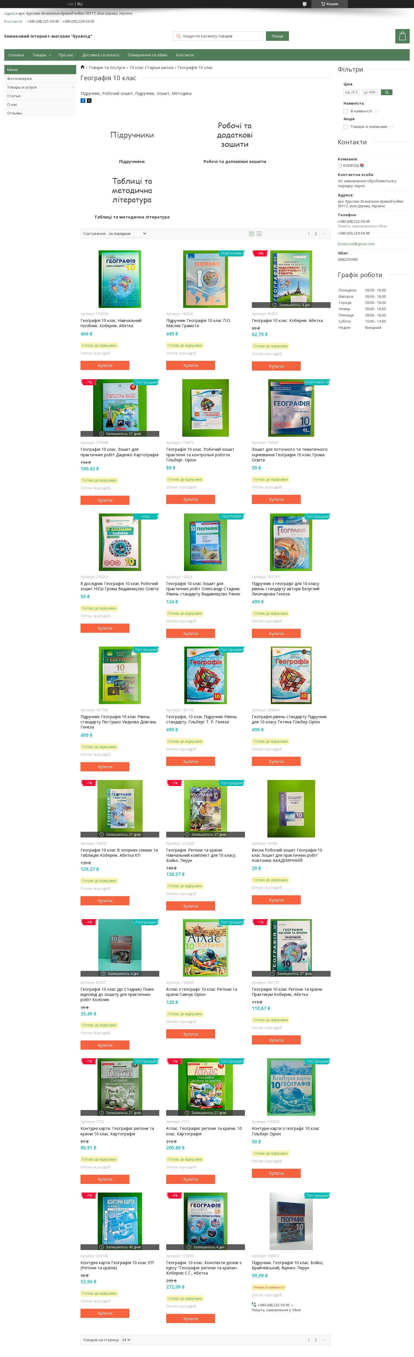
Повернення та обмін (147, 54)
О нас (12, 104)
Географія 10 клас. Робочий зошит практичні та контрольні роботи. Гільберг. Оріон (200, 399)
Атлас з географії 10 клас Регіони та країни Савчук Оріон (201, 936)
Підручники (122, 161)
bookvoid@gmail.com (356, 243)
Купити (105, 310)
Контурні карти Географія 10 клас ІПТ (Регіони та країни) (117, 1210)
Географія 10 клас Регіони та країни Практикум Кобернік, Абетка (287, 936)
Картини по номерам (31, 1318)
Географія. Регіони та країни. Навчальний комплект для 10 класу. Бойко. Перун (201, 799)
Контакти (185, 54)
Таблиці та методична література (289, 161)
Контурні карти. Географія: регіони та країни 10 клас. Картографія (117, 1075)
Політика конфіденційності (246, 1351)
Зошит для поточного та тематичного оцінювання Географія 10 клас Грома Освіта (290, 399)
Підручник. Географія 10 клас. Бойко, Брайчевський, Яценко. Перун (288, 1210)
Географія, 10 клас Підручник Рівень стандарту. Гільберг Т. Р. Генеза (201, 664)
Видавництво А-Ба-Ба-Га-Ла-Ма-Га (43, 1326)
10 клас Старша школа (151, 67)
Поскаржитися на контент (197, 1351)
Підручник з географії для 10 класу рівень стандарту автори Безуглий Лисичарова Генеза (285, 533)
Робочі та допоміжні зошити (205, 161)
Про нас (66, 54)
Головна (16, 54)
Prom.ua (236, 1341)
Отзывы (14, 113)
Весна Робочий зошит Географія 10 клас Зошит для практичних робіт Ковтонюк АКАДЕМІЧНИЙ (287, 799)
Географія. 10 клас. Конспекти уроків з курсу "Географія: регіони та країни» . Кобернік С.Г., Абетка (203, 1212)
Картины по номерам (134, 1326)
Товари (39, 54)
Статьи (13, 95)
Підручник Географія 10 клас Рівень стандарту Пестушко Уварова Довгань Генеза (118, 666)
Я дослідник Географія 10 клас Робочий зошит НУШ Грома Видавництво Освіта (119, 530)
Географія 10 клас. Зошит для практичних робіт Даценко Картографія (119, 396)
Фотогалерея (19, 78)
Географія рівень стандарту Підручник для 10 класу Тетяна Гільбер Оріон (289, 664)
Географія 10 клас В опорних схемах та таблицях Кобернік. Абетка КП (119, 797)
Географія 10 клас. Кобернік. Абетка (287, 265)
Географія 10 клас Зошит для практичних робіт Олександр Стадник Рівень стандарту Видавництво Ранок (203, 533)
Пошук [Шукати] (277, 36)
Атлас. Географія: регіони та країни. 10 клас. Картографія (204, 1075)
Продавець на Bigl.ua (207, 1346)
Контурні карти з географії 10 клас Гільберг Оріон (285, 1075)
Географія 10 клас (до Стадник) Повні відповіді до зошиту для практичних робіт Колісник (117, 939)
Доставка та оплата (100, 54)
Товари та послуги (107, 67)
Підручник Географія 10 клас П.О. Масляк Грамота (198, 267)
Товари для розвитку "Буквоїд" (143, 1318)
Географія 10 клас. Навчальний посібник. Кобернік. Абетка (110, 267)
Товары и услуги (22, 87)
